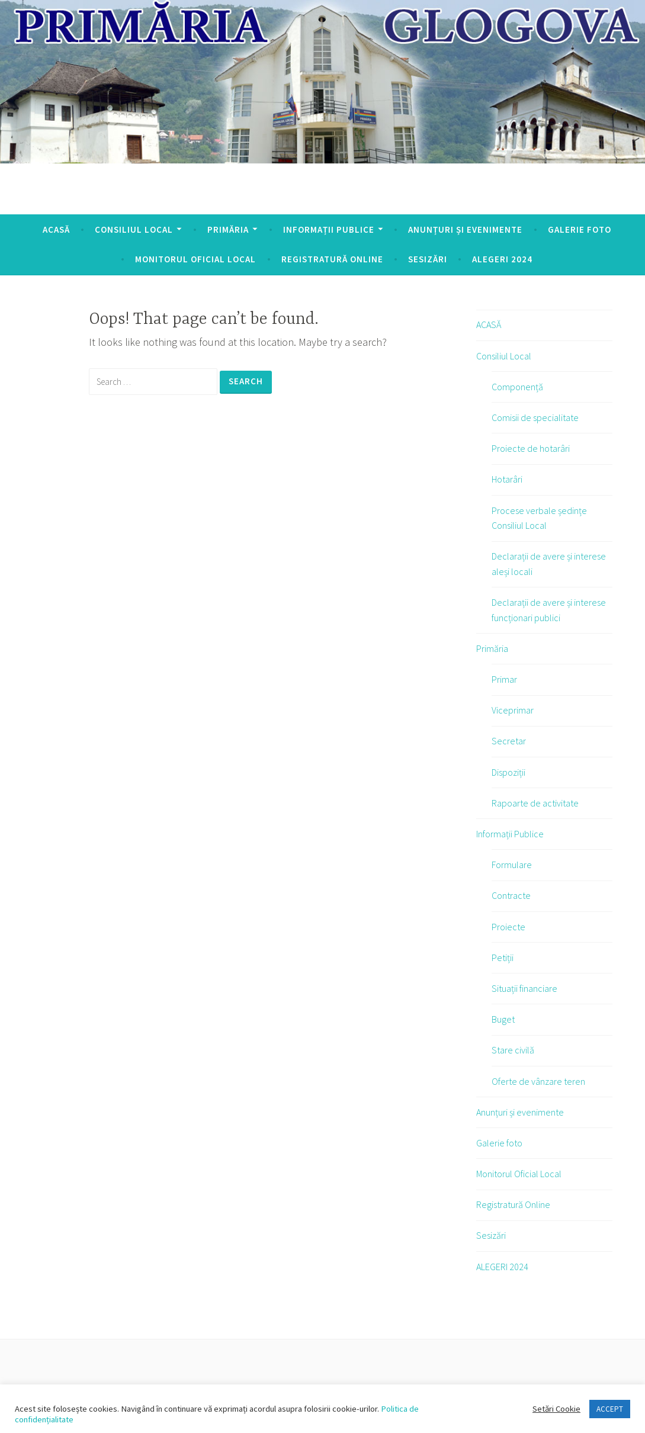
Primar (504, 679)
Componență (517, 387)
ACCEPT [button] (609, 1409)
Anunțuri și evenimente (465, 229)
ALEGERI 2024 (502, 259)
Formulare (512, 864)
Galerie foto (579, 229)
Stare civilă (513, 1050)
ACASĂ (56, 229)
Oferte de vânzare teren (538, 1081)
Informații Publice (328, 229)
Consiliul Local (134, 229)
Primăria (228, 229)
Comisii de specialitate (535, 417)
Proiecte (508, 927)
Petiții (503, 957)
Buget (503, 1019)
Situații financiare (524, 988)
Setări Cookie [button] (556, 1408)
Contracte (511, 895)
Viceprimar (513, 710)
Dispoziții (508, 772)
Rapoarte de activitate (535, 803)
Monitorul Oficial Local (195, 259)
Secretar (509, 741)
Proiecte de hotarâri (531, 448)
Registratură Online (332, 259)
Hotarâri (507, 479)
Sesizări (427, 259)
